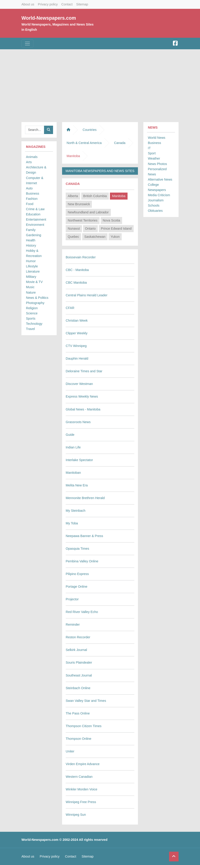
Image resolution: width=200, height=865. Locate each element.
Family (30, 230)
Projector (72, 599)
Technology (34, 323)
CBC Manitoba (76, 282)
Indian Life (73, 447)
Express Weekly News (82, 396)
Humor (31, 261)
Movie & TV (34, 282)
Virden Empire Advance (83, 764)
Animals (31, 157)
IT (149, 148)
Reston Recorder (78, 637)
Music (30, 287)
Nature (31, 292)
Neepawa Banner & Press (84, 536)
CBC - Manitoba (77, 270)
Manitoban (73, 472)
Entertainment (36, 219)
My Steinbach (75, 510)
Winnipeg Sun (76, 814)
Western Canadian (79, 776)
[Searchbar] (34, 130)
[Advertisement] (100, 84)
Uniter (70, 751)
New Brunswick (79, 204)
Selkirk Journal (76, 650)
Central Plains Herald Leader (86, 295)
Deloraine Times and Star (84, 371)
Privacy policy (48, 4)
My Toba (72, 523)
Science (31, 313)
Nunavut (74, 228)
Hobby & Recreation (34, 253)
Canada (119, 143)
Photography (35, 303)
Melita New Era (77, 485)
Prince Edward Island (116, 228)
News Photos (157, 164)
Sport (152, 153)
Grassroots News (78, 422)
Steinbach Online (78, 688)
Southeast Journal (79, 675)
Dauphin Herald (77, 358)
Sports (30, 318)
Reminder (73, 624)
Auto (29, 188)
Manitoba (118, 196)
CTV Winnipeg (76, 346)
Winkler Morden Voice (81, 789)
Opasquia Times (77, 548)
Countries (90, 130)
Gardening (33, 235)
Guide (70, 434)
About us (27, 4)
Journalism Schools (156, 202)
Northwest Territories (83, 220)
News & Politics (37, 297)
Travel (30, 329)
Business (32, 193)
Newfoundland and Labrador (88, 212)
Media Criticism (159, 195)
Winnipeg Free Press (81, 802)
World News (156, 137)
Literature (33, 271)
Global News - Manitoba (83, 409)
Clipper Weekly (77, 333)
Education (33, 214)
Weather (154, 158)
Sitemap (82, 4)
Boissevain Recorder (81, 257)
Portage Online (76, 586)
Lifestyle (32, 266)
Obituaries (155, 210)
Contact (67, 4)
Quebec (73, 236)
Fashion (31, 198)
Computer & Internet (34, 180)
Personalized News (157, 171)
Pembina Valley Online (82, 561)
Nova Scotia (111, 220)
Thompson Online (78, 738)
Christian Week (77, 320)
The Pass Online (78, 713)
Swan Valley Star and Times (86, 700)
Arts (29, 162)
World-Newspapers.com (48, 18)
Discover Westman (79, 384)
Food (29, 204)
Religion (32, 308)
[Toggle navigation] (27, 43)
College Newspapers (157, 187)
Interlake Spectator (79, 460)
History (31, 245)
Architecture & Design (36, 169)
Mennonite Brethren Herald (85, 498)
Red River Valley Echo (82, 612)
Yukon (115, 236)
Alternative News (160, 179)
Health (30, 240)
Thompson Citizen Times (83, 726)
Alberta (73, 196)
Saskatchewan (94, 236)
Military (31, 276)
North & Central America (84, 143)
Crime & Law (35, 209)
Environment (35, 224)
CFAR (70, 308)
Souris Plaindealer (79, 662)
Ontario (90, 228)
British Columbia (95, 196)
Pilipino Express (77, 574)
